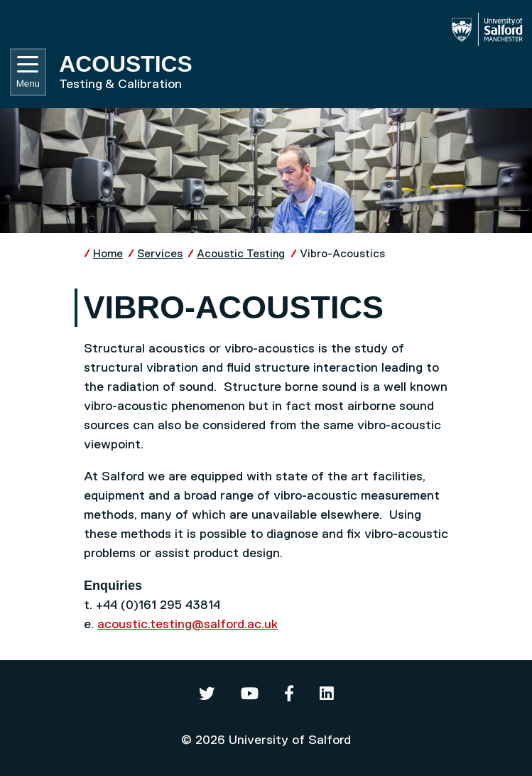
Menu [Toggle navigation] (28, 72)
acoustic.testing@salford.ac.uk (187, 624)
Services (160, 254)
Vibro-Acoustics (342, 254)
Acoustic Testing (241, 254)
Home (108, 254)
